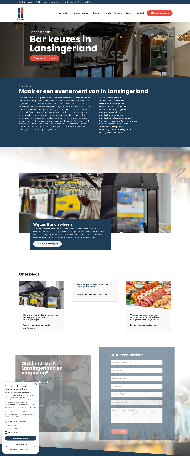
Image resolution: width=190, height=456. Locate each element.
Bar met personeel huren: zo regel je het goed (92, 285)
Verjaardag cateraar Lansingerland (115, 129)
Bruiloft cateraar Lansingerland (113, 109)
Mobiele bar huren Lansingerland (113, 124)
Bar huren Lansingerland (110, 98)
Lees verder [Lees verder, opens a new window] (15, 417)
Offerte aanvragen (160, 13)
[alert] (20, 418)
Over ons (130, 13)
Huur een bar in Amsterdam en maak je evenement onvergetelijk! (40, 317)
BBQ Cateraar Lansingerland (111, 103)
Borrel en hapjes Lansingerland (113, 106)
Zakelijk (107, 13)
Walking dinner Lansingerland (112, 132)
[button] (20, 449)
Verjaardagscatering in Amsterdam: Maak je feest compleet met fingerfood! (145, 317)
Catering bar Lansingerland (111, 115)
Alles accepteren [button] (20, 438)
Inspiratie (97, 13)
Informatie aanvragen (47, 243)
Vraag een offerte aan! (46, 58)
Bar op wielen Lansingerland (111, 101)
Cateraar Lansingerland (109, 112)
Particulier (118, 13)
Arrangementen (81, 13)
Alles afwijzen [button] (20, 444)
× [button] (36, 384)
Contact (140, 13)
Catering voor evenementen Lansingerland (118, 121)
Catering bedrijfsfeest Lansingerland (115, 118)
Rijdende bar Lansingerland (111, 126)
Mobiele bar (64, 13)
